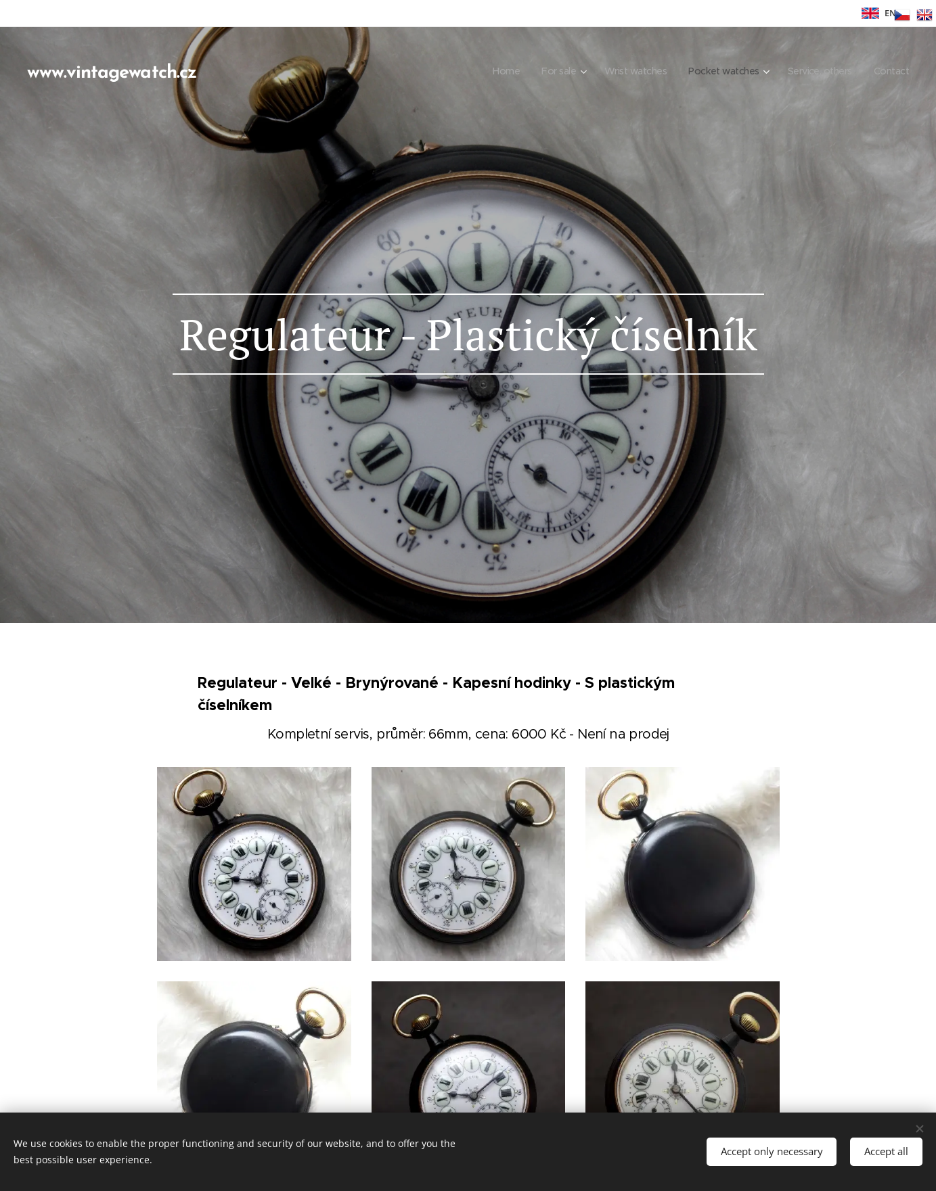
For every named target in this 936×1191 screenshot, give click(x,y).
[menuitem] (489, 71)
